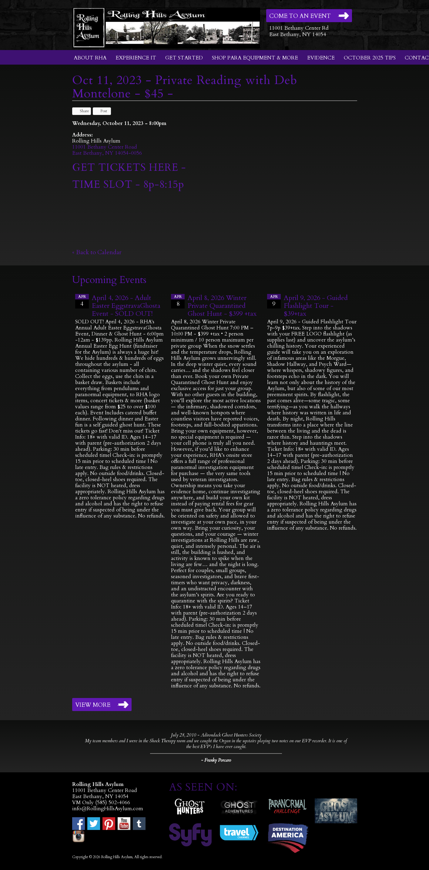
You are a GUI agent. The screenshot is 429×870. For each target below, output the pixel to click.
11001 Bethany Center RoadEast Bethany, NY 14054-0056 (107, 150)
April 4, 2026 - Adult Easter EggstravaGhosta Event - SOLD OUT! (126, 306)
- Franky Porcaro (216, 760)
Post (101, 111)
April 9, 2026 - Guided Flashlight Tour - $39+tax (316, 306)
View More (92, 705)
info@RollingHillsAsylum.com (107, 808)
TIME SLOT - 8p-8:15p (128, 184)
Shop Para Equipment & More (255, 57)
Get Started (184, 57)
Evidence (321, 57)
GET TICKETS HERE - (129, 167)
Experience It (136, 57)
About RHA (90, 57)
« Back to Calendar (97, 252)
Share (81, 111)
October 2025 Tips (370, 57)
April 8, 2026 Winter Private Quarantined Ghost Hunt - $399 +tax (222, 306)
